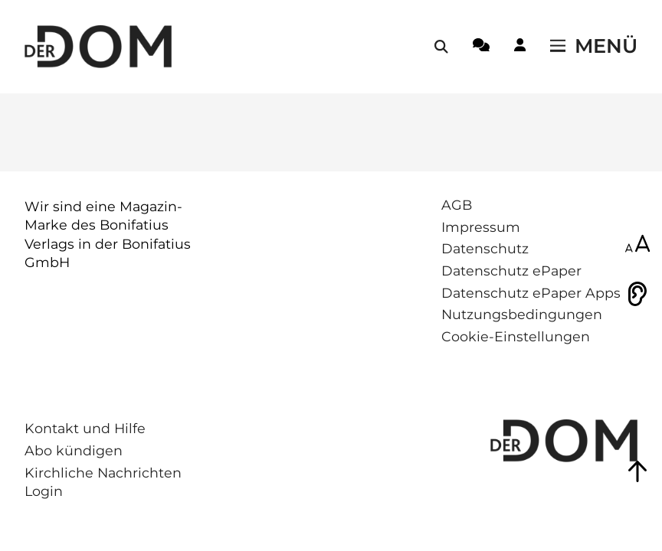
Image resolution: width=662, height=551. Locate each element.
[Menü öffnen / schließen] (594, 46)
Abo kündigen (74, 450)
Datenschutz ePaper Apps (531, 293)
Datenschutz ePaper (511, 270)
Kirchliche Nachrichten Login (103, 482)
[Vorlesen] (637, 293)
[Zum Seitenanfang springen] (637, 471)
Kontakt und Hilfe (85, 428)
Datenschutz (485, 248)
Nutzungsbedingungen (521, 314)
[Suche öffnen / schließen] (441, 46)
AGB (456, 205)
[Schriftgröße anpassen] (637, 244)
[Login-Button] (520, 47)
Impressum (480, 227)
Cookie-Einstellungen (515, 336)
